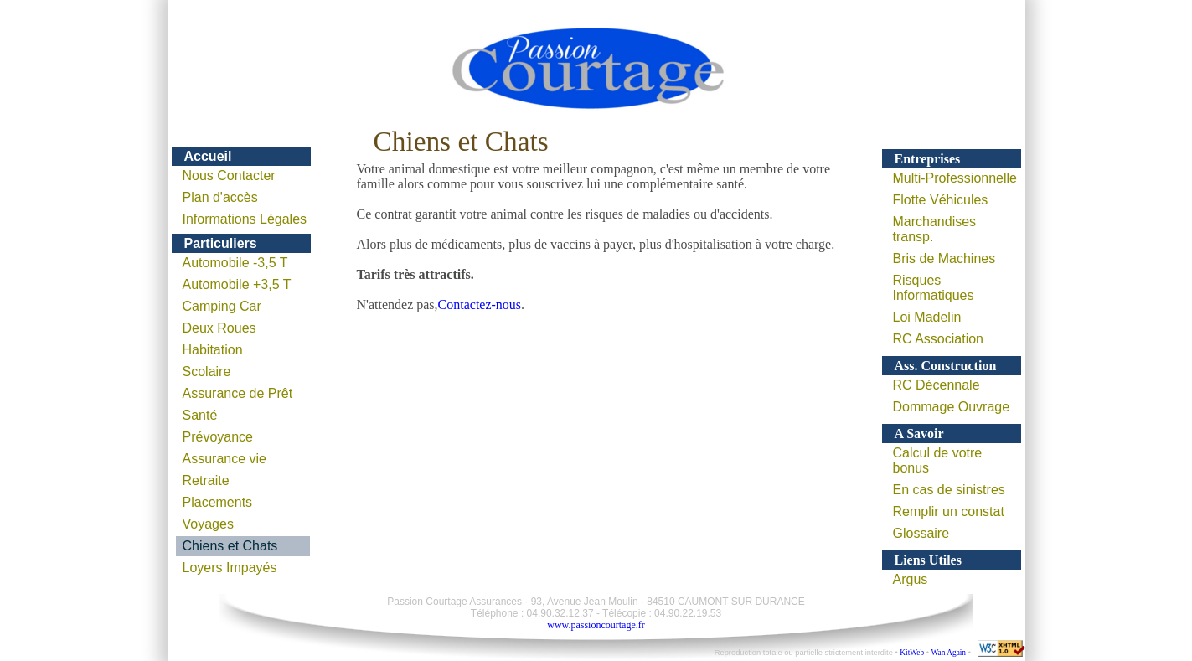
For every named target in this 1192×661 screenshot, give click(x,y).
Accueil (208, 156)
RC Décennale (936, 385)
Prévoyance (218, 437)
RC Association (938, 339)
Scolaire (207, 371)
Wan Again (948, 652)
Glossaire (921, 533)
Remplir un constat (948, 511)
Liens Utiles (928, 560)
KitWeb (912, 652)
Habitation (213, 350)
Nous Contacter (229, 175)
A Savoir (919, 433)
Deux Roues (219, 328)
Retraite (206, 480)
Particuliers (220, 243)
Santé (200, 415)
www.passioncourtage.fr (596, 625)
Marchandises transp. (935, 229)
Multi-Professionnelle (955, 178)
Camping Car (222, 306)
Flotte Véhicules (940, 200)
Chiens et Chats (230, 546)
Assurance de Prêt (238, 393)
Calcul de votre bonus (938, 460)
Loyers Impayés (230, 567)
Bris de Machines (944, 258)
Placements (218, 502)
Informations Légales (245, 219)
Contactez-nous (480, 304)
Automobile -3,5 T (235, 263)
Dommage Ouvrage (951, 407)
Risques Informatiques (933, 287)
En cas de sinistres (949, 490)
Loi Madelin (927, 317)
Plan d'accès (220, 197)
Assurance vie (225, 459)
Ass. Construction (946, 366)
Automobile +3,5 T (237, 284)
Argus (910, 579)
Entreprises (928, 159)
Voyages (208, 524)
